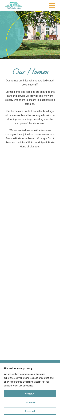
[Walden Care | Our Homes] (13, 5)
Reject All (30, 411)
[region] (30, 390)
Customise (30, 402)
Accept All (30, 393)
